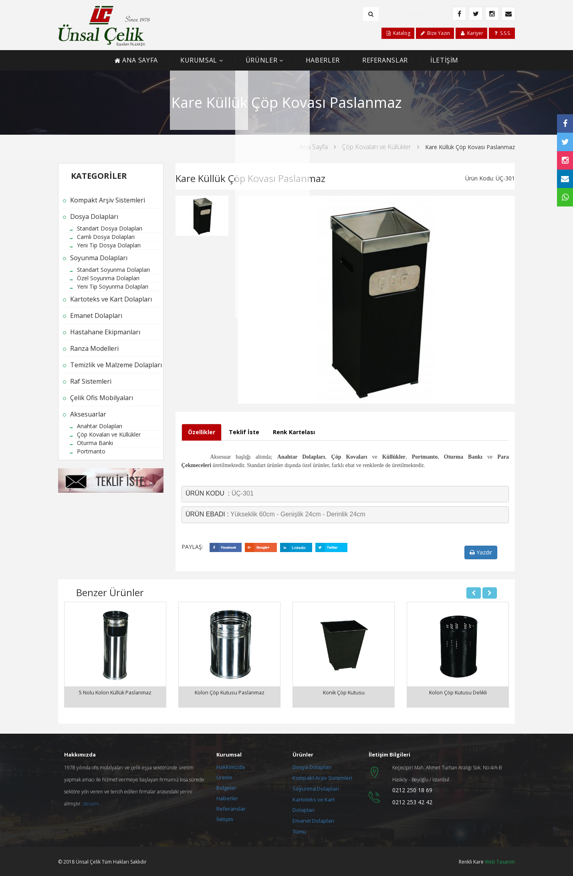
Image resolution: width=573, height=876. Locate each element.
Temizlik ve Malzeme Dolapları (116, 364)
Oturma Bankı (95, 443)
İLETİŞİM (444, 60)
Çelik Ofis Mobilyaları (101, 397)
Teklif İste (244, 432)
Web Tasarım (500, 860)
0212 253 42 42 (412, 801)
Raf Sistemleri (90, 381)
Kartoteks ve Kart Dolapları (111, 299)
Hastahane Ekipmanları (105, 332)
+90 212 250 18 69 (417, 13)
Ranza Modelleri (94, 348)
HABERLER (323, 60)
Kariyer (471, 33)
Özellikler (201, 432)
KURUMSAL (198, 60)
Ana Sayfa (313, 146)
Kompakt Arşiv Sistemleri (107, 200)
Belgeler (226, 786)
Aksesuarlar (88, 414)
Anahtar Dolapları (99, 426)
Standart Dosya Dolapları (109, 228)
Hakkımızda (230, 765)
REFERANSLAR (385, 60)
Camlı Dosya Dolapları (106, 237)
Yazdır (481, 552)
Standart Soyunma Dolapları (113, 269)
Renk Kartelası (294, 432)
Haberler (227, 797)
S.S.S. (502, 33)
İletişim (224, 817)
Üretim (224, 776)
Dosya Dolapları (94, 216)
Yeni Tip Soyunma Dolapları (112, 286)
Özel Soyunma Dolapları (108, 278)
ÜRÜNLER (261, 60)
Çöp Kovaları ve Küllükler (376, 146)
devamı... (93, 802)
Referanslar (231, 807)
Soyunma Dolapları (98, 257)
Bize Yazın (435, 33)
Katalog (397, 33)
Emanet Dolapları (96, 315)
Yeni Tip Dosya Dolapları (109, 245)
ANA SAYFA (136, 60)
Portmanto (91, 451)
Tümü (299, 830)
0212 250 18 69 (412, 789)
